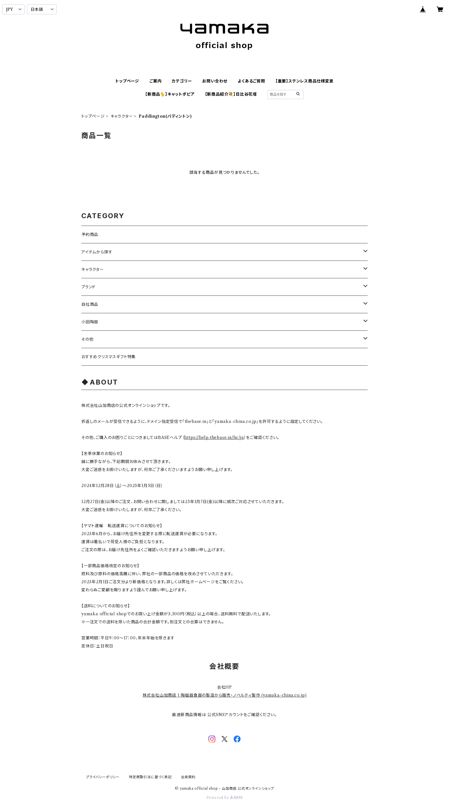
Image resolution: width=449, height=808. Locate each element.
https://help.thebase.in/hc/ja (214, 437)
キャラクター (122, 116)
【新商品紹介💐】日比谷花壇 (231, 94)
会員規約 (188, 777)
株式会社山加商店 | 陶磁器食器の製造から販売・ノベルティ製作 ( (203, 695)
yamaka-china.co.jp (284, 695)
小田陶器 (89, 321)
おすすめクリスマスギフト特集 (108, 356)
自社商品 (89, 304)
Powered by (224, 797)
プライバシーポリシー (103, 777)
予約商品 (89, 234)
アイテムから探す (96, 252)
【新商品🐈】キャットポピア (169, 94)
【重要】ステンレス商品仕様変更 (304, 81)
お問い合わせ (214, 81)
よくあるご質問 (251, 81)
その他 (87, 339)
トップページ (127, 81)
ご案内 (155, 81)
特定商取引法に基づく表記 (150, 777)
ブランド (88, 286)
